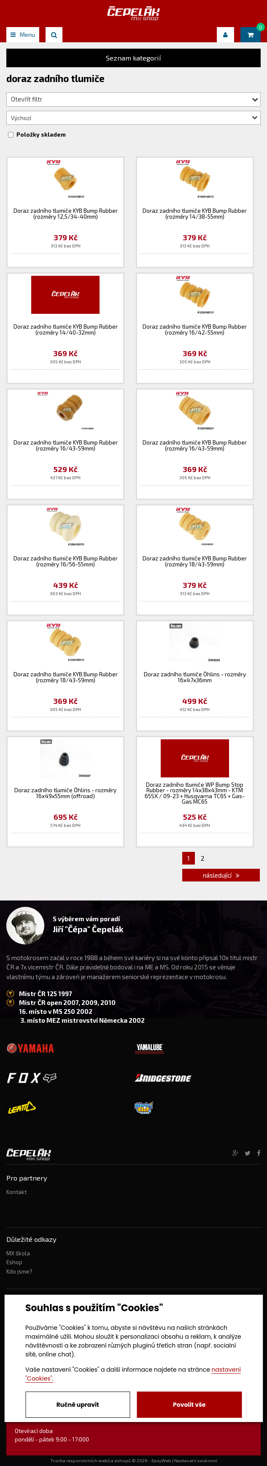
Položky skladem (41, 134)
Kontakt (16, 1192)
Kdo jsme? (19, 1271)
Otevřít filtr (134, 99)
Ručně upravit (78, 1404)
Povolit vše (189, 1404)
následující (221, 875)
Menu (23, 34)
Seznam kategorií (133, 58)
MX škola (18, 1253)
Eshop (14, 1262)
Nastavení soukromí (195, 1460)
